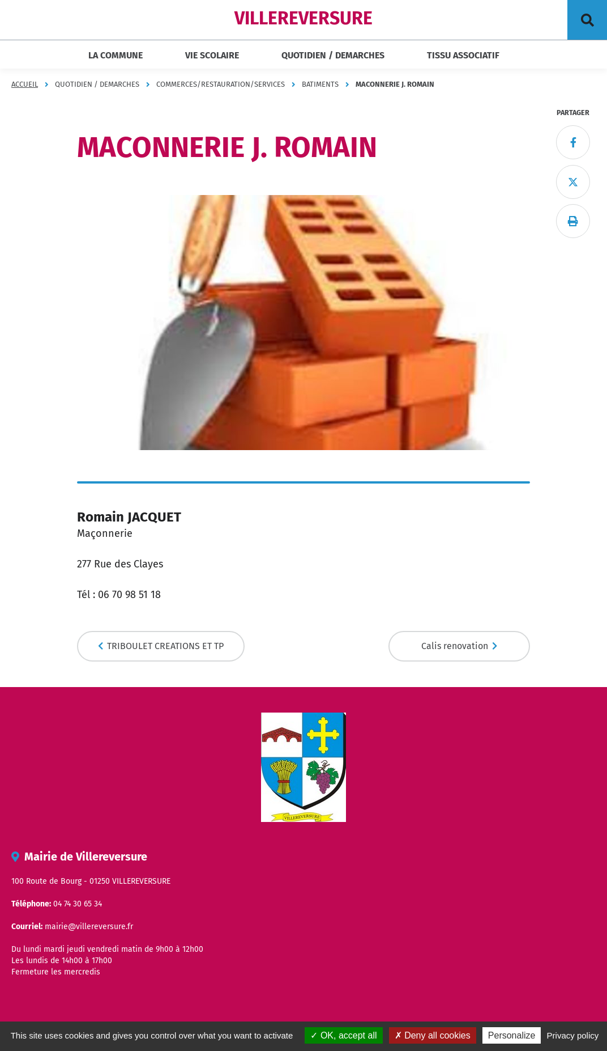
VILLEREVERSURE (303, 18)
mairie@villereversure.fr (89, 926)
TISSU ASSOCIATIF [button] (463, 55)
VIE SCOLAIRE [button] (212, 55)
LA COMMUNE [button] (115, 55)
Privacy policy (573, 1035)
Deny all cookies (433, 1035)
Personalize (512, 1035)
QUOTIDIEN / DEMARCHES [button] (332, 55)
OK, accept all (343, 1035)
